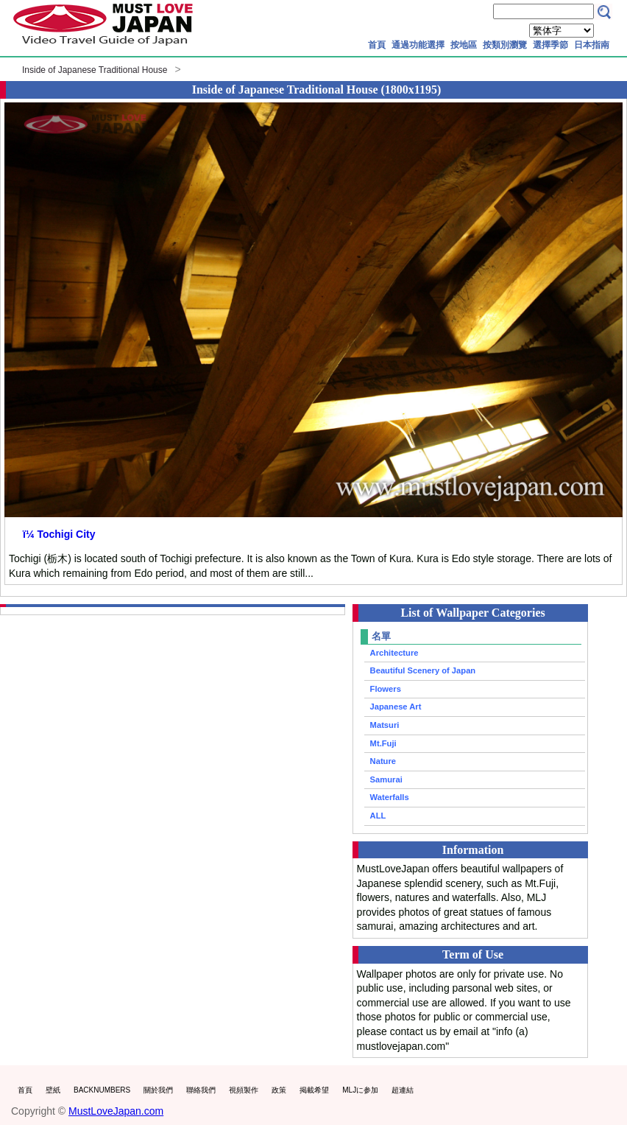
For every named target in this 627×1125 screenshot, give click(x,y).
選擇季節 (550, 45)
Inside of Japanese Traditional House (94, 70)
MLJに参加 (360, 1090)
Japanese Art (396, 706)
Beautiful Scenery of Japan (423, 670)
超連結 (403, 1090)
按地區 (463, 45)
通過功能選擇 (418, 45)
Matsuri (385, 725)
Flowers (385, 688)
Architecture (394, 652)
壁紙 (53, 1090)
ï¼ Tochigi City (59, 534)
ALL (378, 815)
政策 (279, 1090)
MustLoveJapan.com (115, 1111)
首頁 (377, 45)
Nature (383, 761)
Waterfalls (389, 797)
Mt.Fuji (383, 743)
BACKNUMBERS (102, 1090)
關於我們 (158, 1090)
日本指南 (591, 45)
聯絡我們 (201, 1090)
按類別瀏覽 (505, 45)
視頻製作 (243, 1090)
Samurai (386, 779)
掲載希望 (314, 1090)
